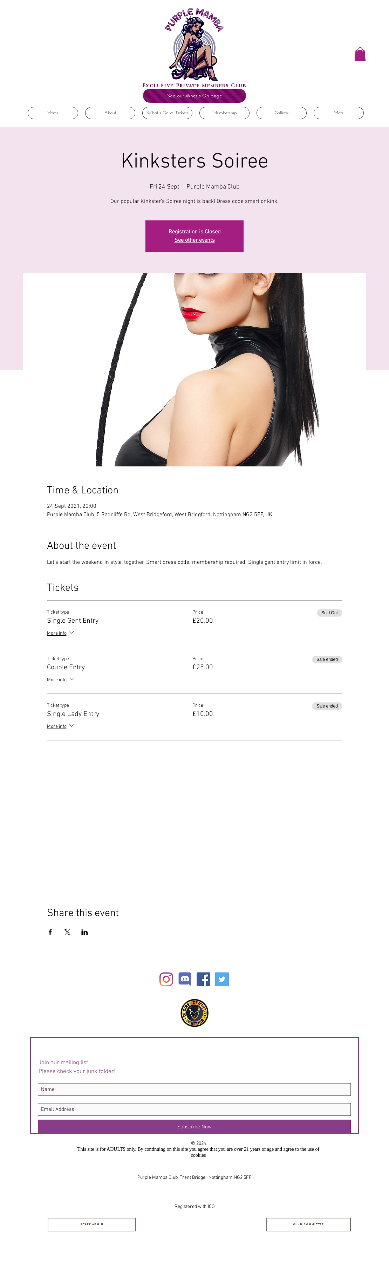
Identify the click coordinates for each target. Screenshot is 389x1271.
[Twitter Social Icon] (222, 979)
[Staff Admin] (92, 1224)
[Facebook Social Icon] (203, 979)
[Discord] (185, 979)
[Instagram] (166, 979)
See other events (195, 240)
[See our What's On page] (194, 96)
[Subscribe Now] (194, 1127)
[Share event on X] (67, 932)
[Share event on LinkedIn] (84, 932)
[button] (360, 54)
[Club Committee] (308, 1224)
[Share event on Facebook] (50, 932)
